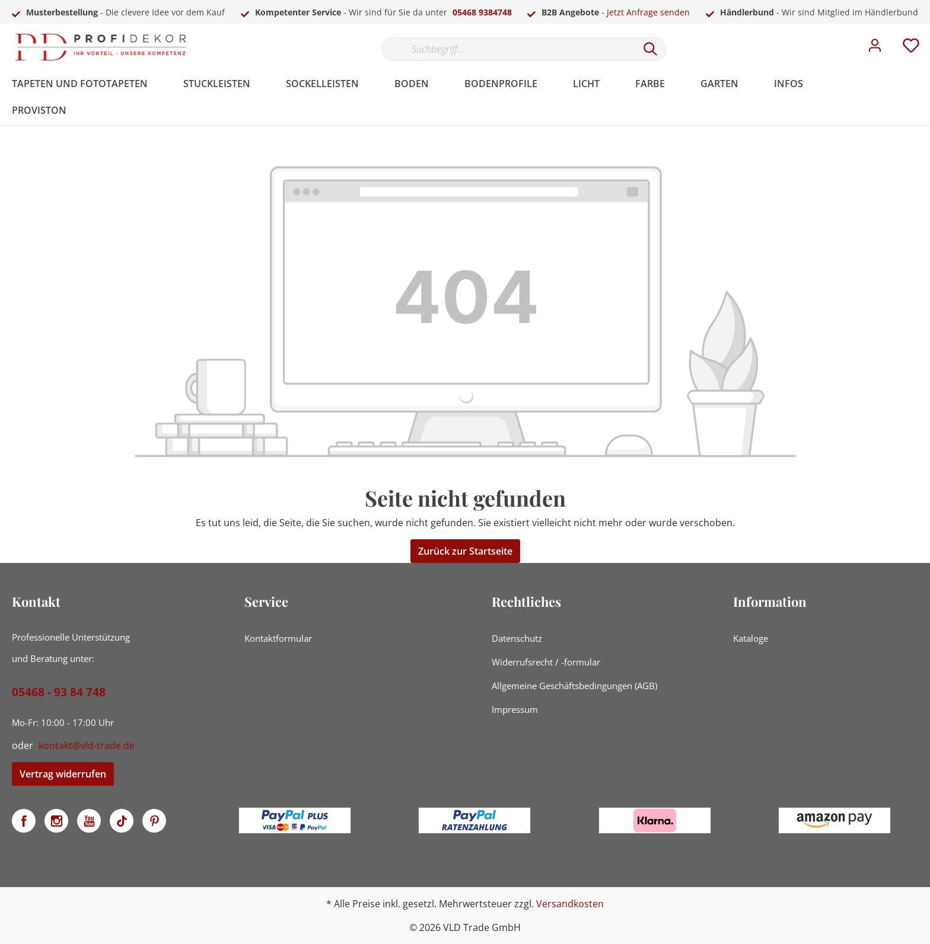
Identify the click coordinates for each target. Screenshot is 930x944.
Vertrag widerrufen (63, 773)
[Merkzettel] (911, 49)
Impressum (515, 709)
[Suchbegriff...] (508, 49)
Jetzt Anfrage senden (648, 12)
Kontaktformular (278, 638)
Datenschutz (517, 638)
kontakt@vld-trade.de (87, 745)
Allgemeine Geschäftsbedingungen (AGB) (574, 686)
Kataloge (750, 638)
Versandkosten (570, 903)
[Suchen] (650, 49)
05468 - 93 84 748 (59, 692)
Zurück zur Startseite (465, 551)
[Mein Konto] (875, 49)
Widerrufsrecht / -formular (546, 662)
